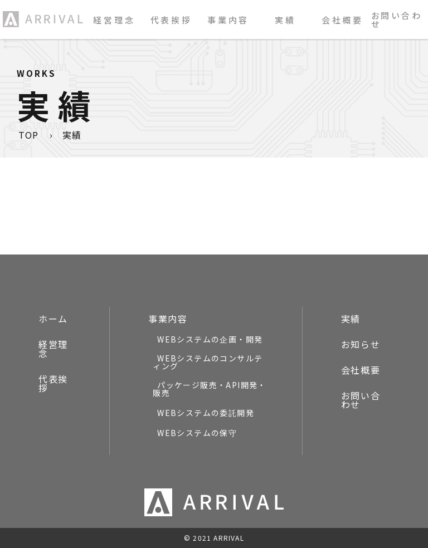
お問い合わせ (396, 19)
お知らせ (360, 344)
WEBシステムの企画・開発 (209, 339)
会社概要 (342, 20)
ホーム (53, 318)
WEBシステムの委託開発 (205, 413)
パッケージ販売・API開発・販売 (209, 389)
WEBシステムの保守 (197, 433)
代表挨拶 (171, 20)
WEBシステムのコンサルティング (207, 362)
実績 (285, 20)
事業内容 (167, 318)
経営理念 (114, 20)
